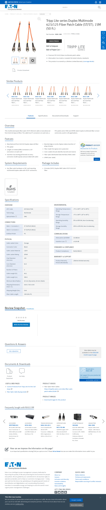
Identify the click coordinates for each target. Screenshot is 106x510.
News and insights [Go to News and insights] (60, 486)
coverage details (88, 61)
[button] (100, 2)
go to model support (93, 380)
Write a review (75, 34)
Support (76, 116)
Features (31, 116)
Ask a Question (13, 351)
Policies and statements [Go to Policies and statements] (82, 477)
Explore (97, 159)
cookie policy (19, 504)
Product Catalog (16, 14)
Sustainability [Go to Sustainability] (59, 484)
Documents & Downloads (60, 116)
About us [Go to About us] (57, 475)
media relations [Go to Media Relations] (80, 475)
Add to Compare (52, 46)
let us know (56, 451)
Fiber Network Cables (30, 14)
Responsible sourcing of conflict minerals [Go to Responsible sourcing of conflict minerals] (88, 481)
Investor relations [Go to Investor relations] (60, 481)
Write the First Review (21, 325)
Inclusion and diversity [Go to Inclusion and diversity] (62, 479)
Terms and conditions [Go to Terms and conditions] (82, 479)
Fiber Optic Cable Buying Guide (16, 392)
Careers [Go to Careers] (57, 477)
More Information (76, 505)
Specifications (43, 116)
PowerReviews (30, 308)
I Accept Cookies (76, 500)
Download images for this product (55, 400)
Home (6, 14)
